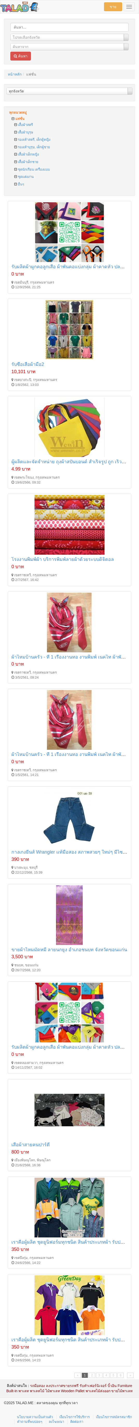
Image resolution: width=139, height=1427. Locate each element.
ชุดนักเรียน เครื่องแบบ (32, 169)
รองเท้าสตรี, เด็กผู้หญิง (32, 140)
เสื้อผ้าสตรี (23, 125)
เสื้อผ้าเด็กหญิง (26, 154)
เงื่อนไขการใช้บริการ (74, 1417)
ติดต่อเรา (76, 1422)
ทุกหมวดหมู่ (18, 113)
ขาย (113, 7)
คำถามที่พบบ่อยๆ (29, 1422)
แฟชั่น (18, 119)
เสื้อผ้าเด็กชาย (26, 162)
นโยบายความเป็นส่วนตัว (35, 1417)
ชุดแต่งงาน (24, 177)
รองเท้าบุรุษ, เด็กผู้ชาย (32, 147)
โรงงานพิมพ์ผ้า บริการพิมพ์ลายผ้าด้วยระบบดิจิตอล (62, 559)
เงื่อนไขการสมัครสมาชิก (114, 1417)
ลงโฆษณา (56, 1422)
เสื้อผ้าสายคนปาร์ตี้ (30, 1144)
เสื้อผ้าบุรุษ (23, 132)
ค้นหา (20, 56)
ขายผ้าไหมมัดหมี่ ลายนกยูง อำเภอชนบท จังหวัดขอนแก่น (69, 949)
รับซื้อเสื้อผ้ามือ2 (27, 364)
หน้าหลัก (15, 74)
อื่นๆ (19, 184)
